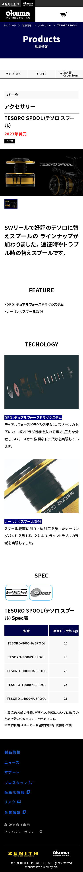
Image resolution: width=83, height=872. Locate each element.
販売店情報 (14, 792)
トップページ (10, 25)
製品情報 (26, 25)
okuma (28, 3)
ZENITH (10, 3)
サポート (12, 772)
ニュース (12, 762)
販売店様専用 (19, 824)
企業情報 (12, 812)
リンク (9, 801)
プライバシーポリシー (20, 832)
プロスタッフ (15, 782)
